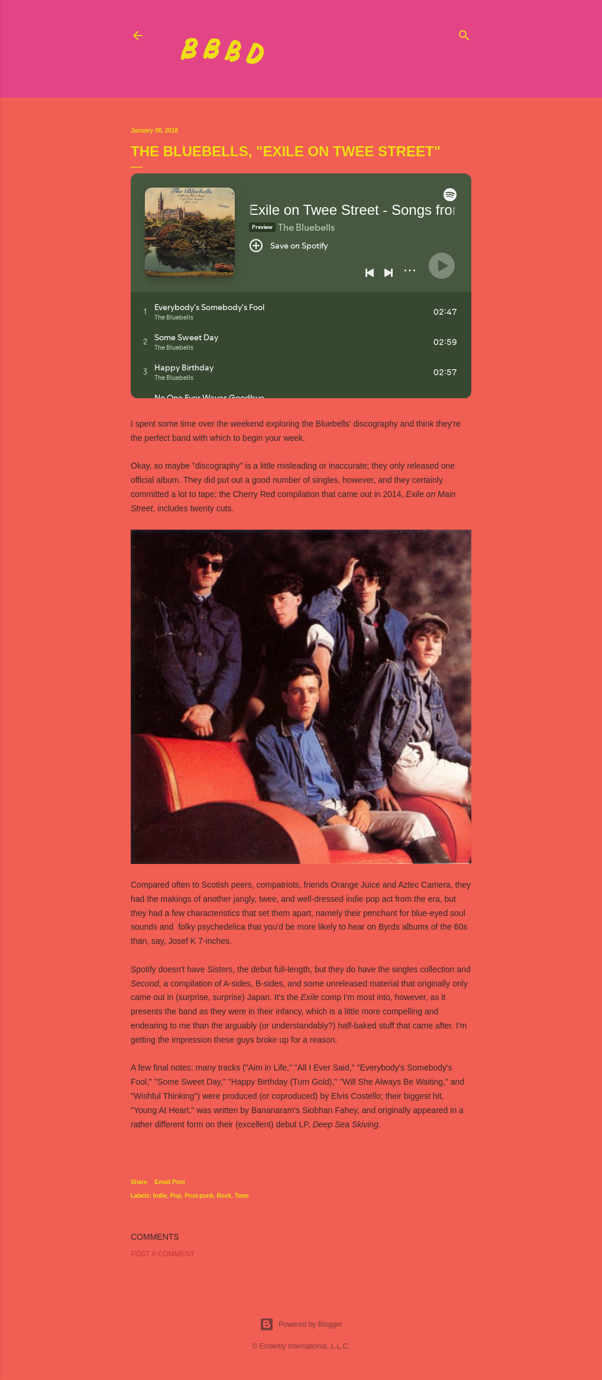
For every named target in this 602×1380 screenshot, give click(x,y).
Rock (224, 1195)
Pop (176, 1195)
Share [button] (139, 1182)
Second (144, 983)
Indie (160, 1195)
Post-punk (199, 1195)
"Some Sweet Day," (190, 1081)
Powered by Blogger (301, 1324)
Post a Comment (163, 1254)
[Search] (464, 32)
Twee (242, 1195)
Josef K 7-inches (199, 941)
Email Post (170, 1182)
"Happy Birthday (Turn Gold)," (283, 1081)
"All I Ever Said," (324, 1067)
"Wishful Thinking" (164, 1096)
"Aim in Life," (268, 1067)
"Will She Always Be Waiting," (393, 1081)
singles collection (423, 969)
